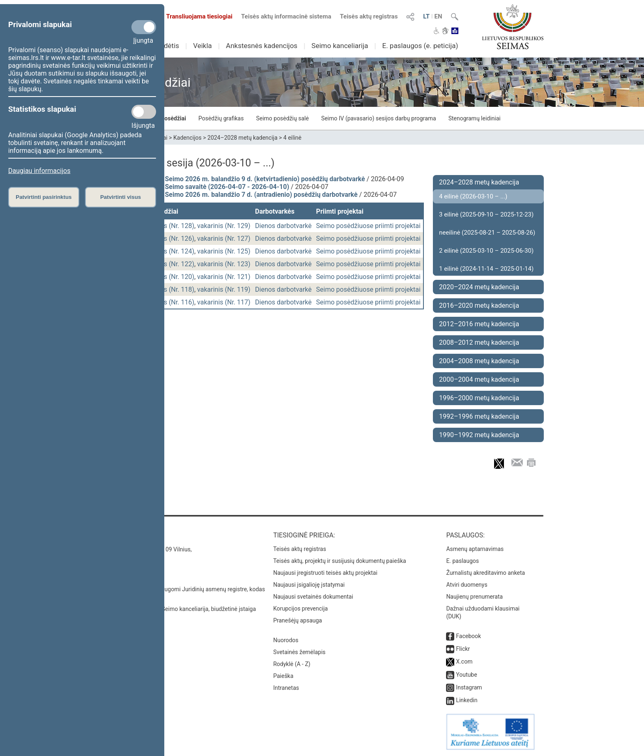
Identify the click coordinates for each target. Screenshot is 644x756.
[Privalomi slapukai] (143, 27)
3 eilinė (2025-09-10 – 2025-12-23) (486, 214)
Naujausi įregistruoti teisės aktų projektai (325, 572)
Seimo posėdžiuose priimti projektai (368, 226)
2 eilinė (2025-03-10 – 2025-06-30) (486, 250)
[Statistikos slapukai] (143, 112)
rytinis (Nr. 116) (172, 302)
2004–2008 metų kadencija (479, 361)
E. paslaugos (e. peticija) (420, 45)
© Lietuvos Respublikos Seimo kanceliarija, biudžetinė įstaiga (178, 609)
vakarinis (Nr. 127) (224, 238)
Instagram (469, 687)
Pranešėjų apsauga (297, 620)
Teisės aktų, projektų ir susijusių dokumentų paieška (339, 561)
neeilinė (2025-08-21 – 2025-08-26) (487, 232)
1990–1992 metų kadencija (479, 435)
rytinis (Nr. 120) (172, 277)
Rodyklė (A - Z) (291, 664)
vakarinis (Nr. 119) (224, 289)
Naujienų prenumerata (474, 596)
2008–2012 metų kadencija (479, 342)
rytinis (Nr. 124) (172, 251)
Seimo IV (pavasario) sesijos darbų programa (378, 118)
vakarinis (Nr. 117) (224, 302)
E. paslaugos (462, 561)
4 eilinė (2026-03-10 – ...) (473, 196)
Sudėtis (167, 45)
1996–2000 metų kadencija (479, 398)
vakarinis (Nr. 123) (224, 264)
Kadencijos (187, 137)
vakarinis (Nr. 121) (224, 277)
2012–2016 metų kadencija (479, 324)
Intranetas (286, 688)
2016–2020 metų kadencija (479, 305)
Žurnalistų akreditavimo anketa (485, 572)
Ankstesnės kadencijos (261, 45)
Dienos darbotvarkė (283, 226)
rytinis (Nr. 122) (172, 264)
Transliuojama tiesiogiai (194, 16)
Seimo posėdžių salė (282, 118)
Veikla (202, 45)
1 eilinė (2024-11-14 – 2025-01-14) (486, 268)
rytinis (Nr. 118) (172, 289)
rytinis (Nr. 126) (172, 238)
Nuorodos (285, 640)
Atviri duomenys (466, 584)
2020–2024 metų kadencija (479, 287)
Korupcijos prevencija (300, 608)
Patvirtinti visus (120, 197)
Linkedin (466, 700)
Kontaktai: (118, 535)
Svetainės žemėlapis (299, 652)
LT (426, 16)
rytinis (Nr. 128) (172, 226)
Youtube (466, 674)
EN (438, 16)
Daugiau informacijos (39, 171)
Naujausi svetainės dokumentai (313, 596)
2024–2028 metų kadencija (242, 137)
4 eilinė (292, 137)
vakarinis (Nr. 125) (224, 251)
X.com (464, 661)
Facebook (468, 636)
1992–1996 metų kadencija (479, 416)
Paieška (283, 676)
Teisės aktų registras (369, 16)
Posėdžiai (173, 118)
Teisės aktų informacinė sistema (286, 16)
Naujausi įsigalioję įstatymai (309, 584)
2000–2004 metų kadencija (479, 379)
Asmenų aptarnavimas (475, 549)
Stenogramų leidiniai (474, 118)
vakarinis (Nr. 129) (224, 226)
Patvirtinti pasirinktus (43, 197)
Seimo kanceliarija (339, 45)
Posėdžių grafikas (221, 118)
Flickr (463, 648)
